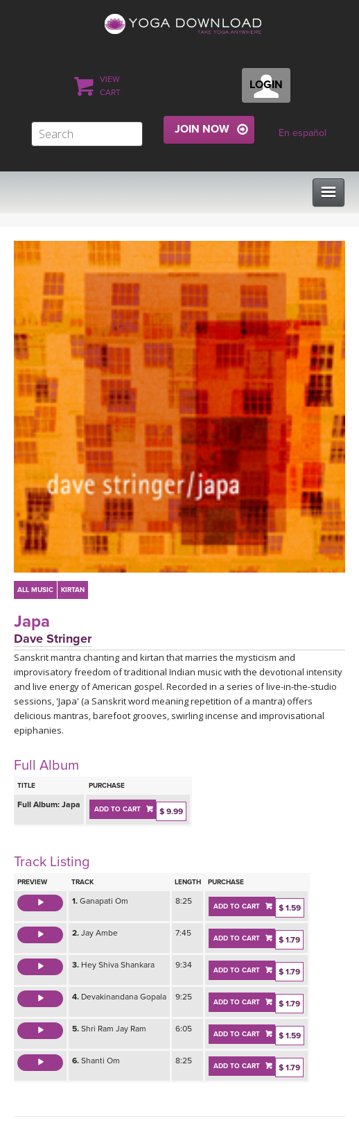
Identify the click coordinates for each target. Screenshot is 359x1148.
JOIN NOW (202, 129)
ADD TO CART (117, 809)
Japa (32, 621)
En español (302, 133)
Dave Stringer (52, 638)
